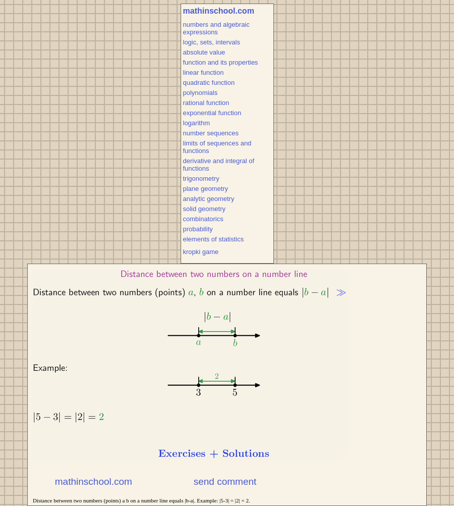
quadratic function (209, 82)
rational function (206, 103)
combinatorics (203, 219)
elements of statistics (213, 239)
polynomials (200, 92)
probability (198, 229)
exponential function (212, 113)
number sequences (211, 133)
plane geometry (206, 188)
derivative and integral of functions (219, 164)
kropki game (201, 252)
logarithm (196, 123)
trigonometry (201, 178)
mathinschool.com (218, 11)
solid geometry (204, 209)
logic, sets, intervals (211, 42)
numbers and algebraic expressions (216, 28)
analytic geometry (209, 199)
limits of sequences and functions (217, 147)
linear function (203, 72)
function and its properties (220, 62)
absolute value (204, 52)
